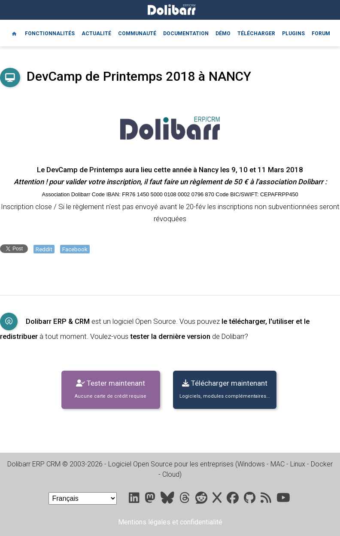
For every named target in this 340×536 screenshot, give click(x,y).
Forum (321, 33)
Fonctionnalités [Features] (50, 33)
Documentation (186, 33)
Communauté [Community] (137, 33)
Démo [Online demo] (223, 33)
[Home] (14, 33)
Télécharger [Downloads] (256, 33)
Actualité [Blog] (96, 33)
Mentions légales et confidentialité (170, 522)
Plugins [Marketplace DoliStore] (293, 33)
